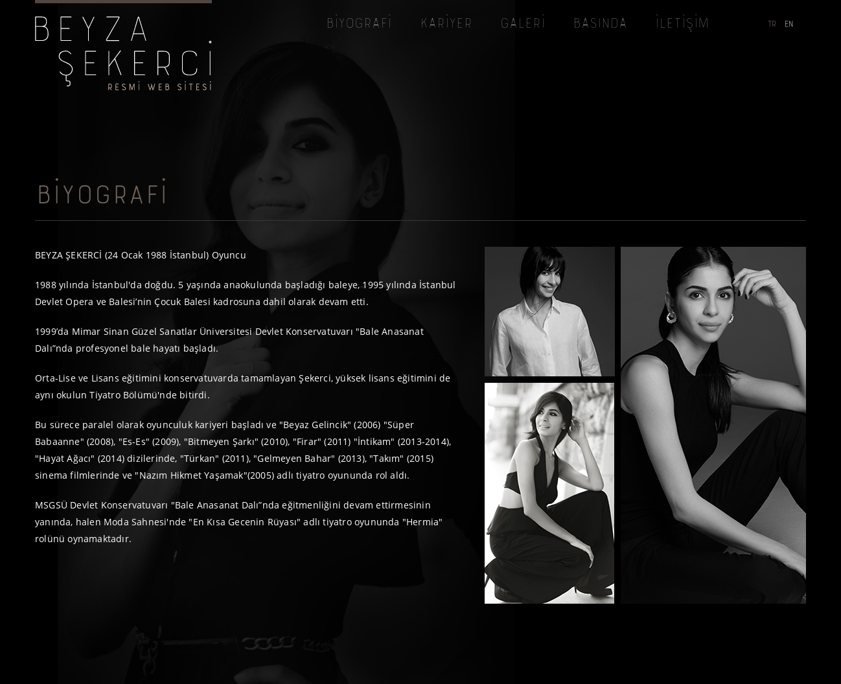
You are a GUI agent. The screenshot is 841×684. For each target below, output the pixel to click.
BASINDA (599, 24)
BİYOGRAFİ (358, 24)
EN (788, 24)
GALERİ (522, 24)
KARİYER (445, 24)
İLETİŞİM (681, 24)
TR (771, 24)
